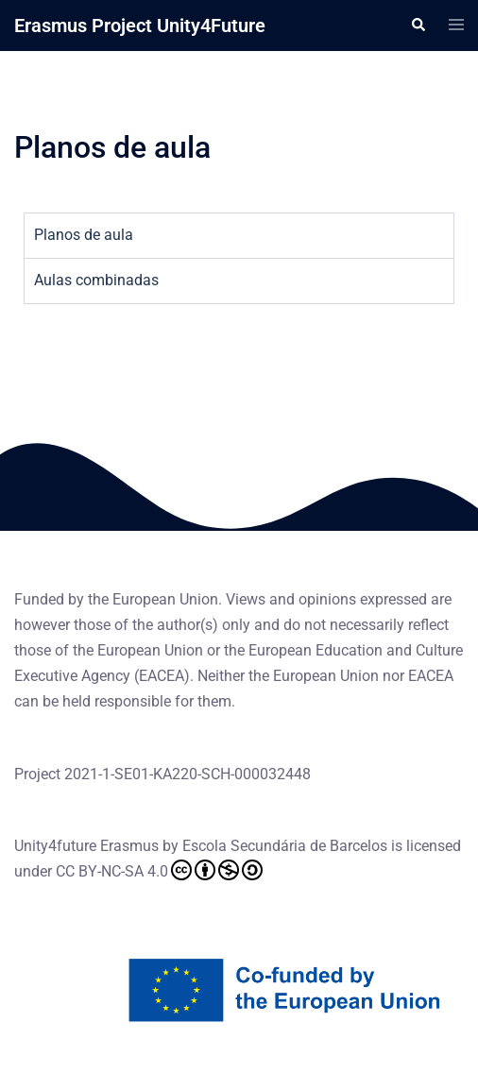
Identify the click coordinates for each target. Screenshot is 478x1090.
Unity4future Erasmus (86, 846)
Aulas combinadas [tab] (96, 280)
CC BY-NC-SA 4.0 (159, 870)
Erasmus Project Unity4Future (139, 25)
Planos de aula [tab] (83, 235)
